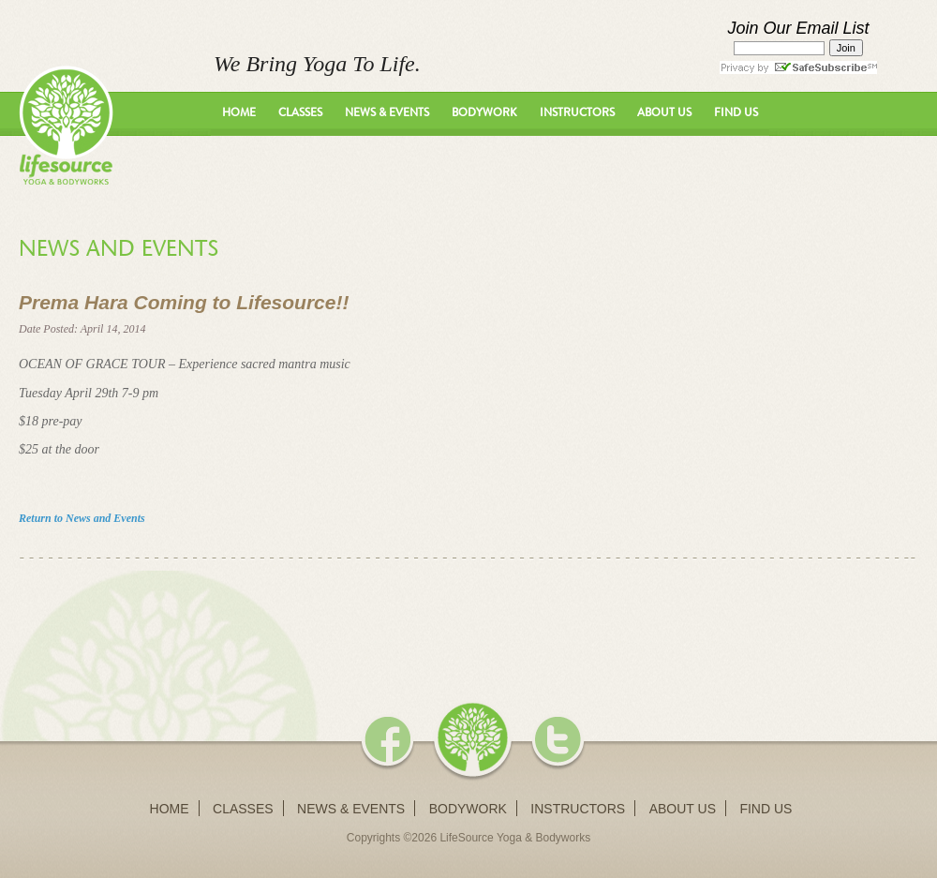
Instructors (577, 112)
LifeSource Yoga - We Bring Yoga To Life (66, 125)
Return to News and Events (82, 518)
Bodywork (484, 112)
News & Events (387, 112)
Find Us (736, 112)
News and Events (118, 248)
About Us (664, 112)
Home (239, 112)
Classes (300, 112)
